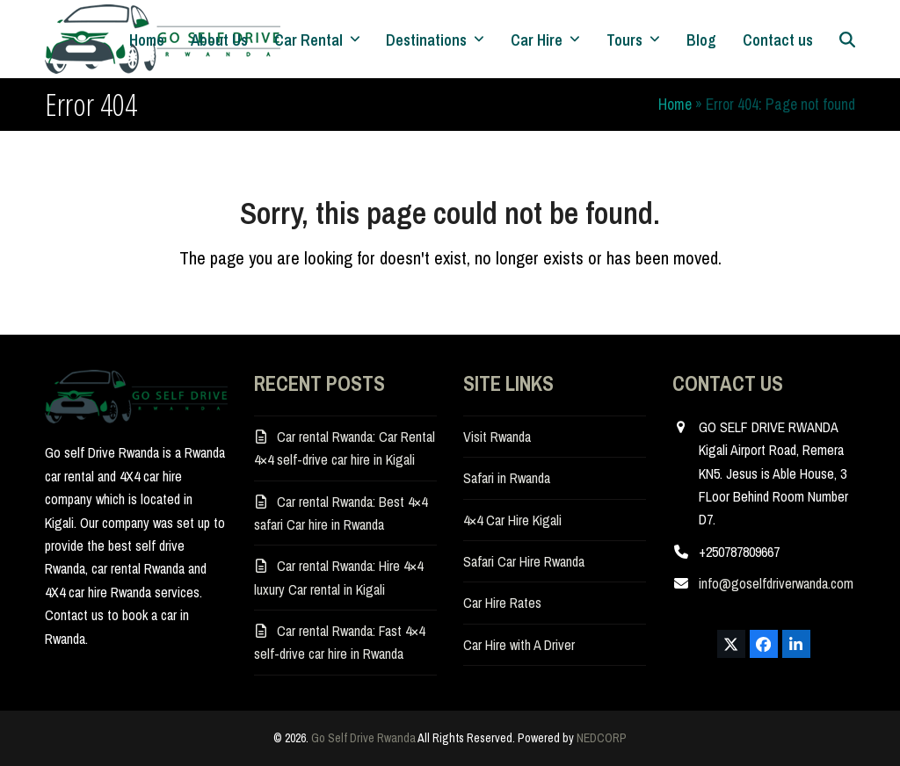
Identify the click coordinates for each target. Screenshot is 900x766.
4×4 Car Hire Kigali (512, 520)
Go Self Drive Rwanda (363, 738)
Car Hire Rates (502, 602)
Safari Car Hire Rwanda (523, 561)
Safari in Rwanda (506, 478)
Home (675, 104)
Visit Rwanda (497, 436)
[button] (847, 39)
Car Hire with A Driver (519, 644)
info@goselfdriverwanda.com (776, 583)
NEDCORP (602, 738)
